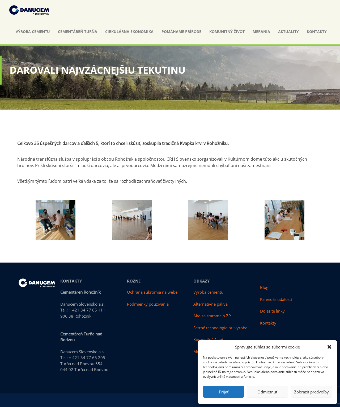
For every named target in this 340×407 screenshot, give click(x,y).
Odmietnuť (267, 391)
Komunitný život (227, 31)
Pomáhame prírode (181, 31)
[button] (329, 347)
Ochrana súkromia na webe (152, 292)
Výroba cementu (33, 31)
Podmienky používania (148, 304)
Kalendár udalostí (276, 299)
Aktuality (288, 31)
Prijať (223, 391)
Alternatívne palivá (210, 304)
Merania (261, 31)
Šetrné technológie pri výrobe (220, 327)
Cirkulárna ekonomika (129, 31)
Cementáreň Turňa (77, 31)
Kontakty (317, 31)
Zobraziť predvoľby (311, 391)
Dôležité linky (272, 311)
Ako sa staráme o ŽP (212, 315)
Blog (264, 287)
